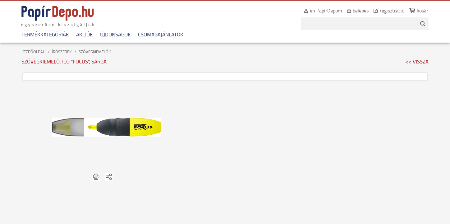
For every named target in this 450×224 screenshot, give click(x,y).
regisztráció (396, 11)
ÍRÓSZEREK (61, 52)
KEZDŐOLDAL (33, 52)
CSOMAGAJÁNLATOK (156, 35)
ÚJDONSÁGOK (111, 35)
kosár (426, 11)
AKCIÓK (80, 35)
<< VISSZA (417, 62)
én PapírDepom (330, 11)
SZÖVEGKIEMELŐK (95, 52)
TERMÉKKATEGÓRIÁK (41, 35)
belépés (365, 11)
